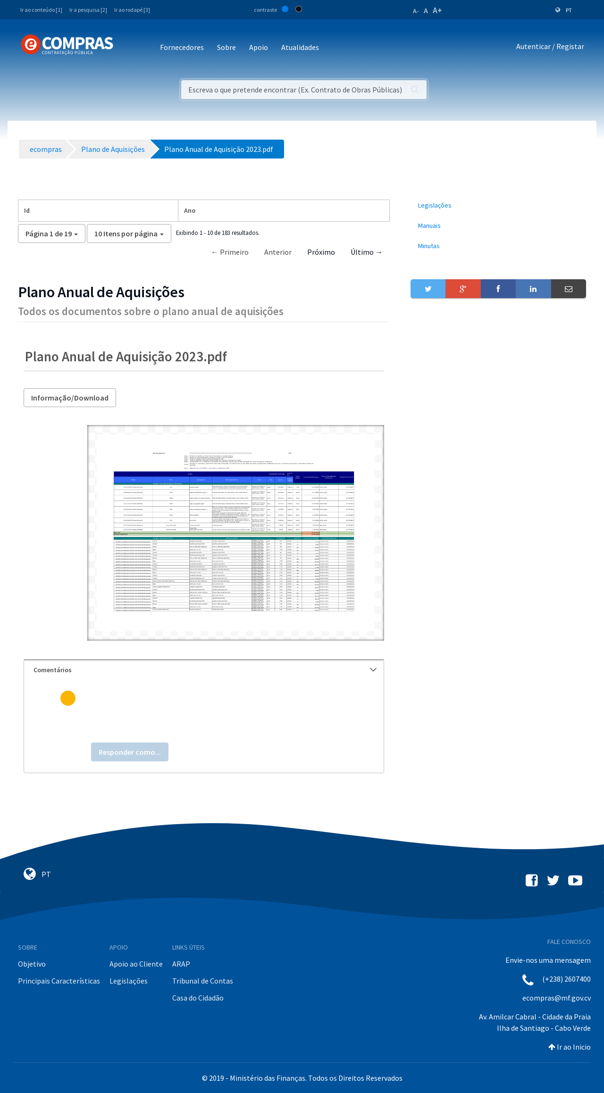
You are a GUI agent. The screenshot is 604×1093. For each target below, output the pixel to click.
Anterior (278, 252)
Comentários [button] (205, 670)
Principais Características (59, 980)
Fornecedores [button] (182, 47)
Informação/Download (70, 397)
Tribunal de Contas (202, 980)
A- (416, 11)
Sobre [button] (226, 47)
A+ (437, 10)
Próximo (321, 252)
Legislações (128, 980)
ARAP (181, 963)
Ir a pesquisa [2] (88, 9)
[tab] (204, 670)
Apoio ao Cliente (136, 963)
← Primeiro (230, 252)
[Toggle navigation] (126, 48)
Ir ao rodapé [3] (132, 9)
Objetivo (32, 963)
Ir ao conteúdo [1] (41, 9)
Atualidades (300, 47)
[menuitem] (498, 205)
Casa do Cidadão (198, 997)
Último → (367, 252)
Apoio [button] (258, 47)
